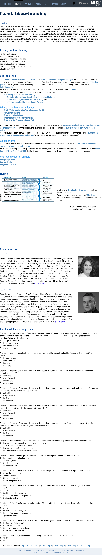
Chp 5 (49, 545)
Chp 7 (62, 545)
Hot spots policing (7, 159)
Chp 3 (36, 545)
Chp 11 (89, 545)
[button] (10, 3)
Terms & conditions (67, 550)
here (74, 89)
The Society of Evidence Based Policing (19, 94)
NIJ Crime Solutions (12, 112)
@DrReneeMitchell (41, 283)
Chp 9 (75, 545)
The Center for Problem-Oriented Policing (20, 120)
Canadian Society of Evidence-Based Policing (25, 102)
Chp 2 (29, 545)
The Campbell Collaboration (15, 115)
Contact (36, 552)
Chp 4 (42, 545)
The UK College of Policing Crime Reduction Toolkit (24, 110)
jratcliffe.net (45, 552)
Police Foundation (7, 87)
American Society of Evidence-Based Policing (25, 99)
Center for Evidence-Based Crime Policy (19, 79)
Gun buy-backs (6, 162)
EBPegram (60, 321)
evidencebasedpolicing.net (60, 552)
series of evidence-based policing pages (57, 79)
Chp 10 (82, 545)
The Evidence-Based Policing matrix (18, 117)
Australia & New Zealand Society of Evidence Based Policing (30, 97)
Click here (91, 195)
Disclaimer (79, 550)
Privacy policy (53, 550)
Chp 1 (23, 545)
